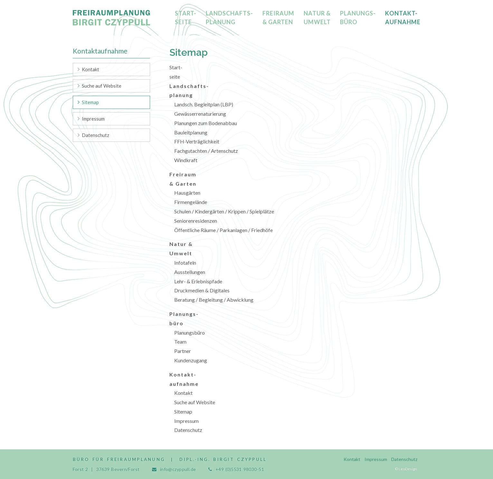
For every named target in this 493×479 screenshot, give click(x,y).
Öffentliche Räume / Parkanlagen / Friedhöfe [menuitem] (223, 230)
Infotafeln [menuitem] (185, 262)
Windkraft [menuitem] (185, 160)
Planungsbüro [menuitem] (189, 332)
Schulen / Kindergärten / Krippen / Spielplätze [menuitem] (224, 211)
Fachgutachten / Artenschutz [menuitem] (206, 151)
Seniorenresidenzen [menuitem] (195, 221)
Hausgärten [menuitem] (187, 193)
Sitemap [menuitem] (183, 411)
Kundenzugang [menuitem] (190, 360)
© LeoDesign (406, 468)
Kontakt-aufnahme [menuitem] (403, 17)
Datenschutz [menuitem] (188, 430)
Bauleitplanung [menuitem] (190, 132)
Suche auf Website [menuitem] (194, 402)
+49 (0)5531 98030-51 (239, 469)
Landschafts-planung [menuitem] (229, 17)
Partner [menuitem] (182, 351)
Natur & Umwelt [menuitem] (317, 17)
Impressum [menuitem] (186, 421)
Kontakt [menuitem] (183, 393)
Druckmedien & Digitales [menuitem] (202, 290)
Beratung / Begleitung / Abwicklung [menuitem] (213, 300)
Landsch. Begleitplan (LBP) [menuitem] (203, 104)
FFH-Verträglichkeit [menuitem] (196, 141)
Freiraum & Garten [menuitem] (278, 17)
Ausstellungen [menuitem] (189, 272)
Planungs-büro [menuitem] (358, 17)
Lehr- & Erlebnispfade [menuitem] (198, 281)
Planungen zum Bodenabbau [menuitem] (205, 123)
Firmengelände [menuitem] (190, 202)
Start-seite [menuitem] (185, 17)
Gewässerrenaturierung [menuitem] (200, 114)
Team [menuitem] (180, 341)
